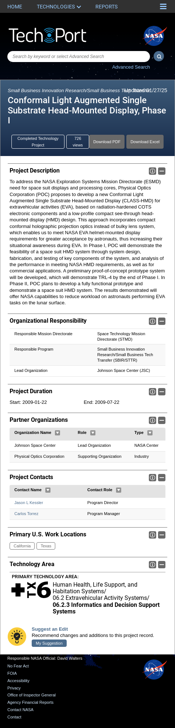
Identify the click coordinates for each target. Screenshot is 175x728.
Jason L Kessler (28, 502)
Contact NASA (20, 709)
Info (152, 171)
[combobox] (78, 56)
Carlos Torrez (26, 513)
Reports (106, 7)
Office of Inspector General (31, 695)
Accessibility (18, 680)
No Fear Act (18, 666)
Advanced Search (131, 67)
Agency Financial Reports (30, 702)
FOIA (12, 673)
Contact (14, 717)
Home (14, 7)
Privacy (14, 688)
